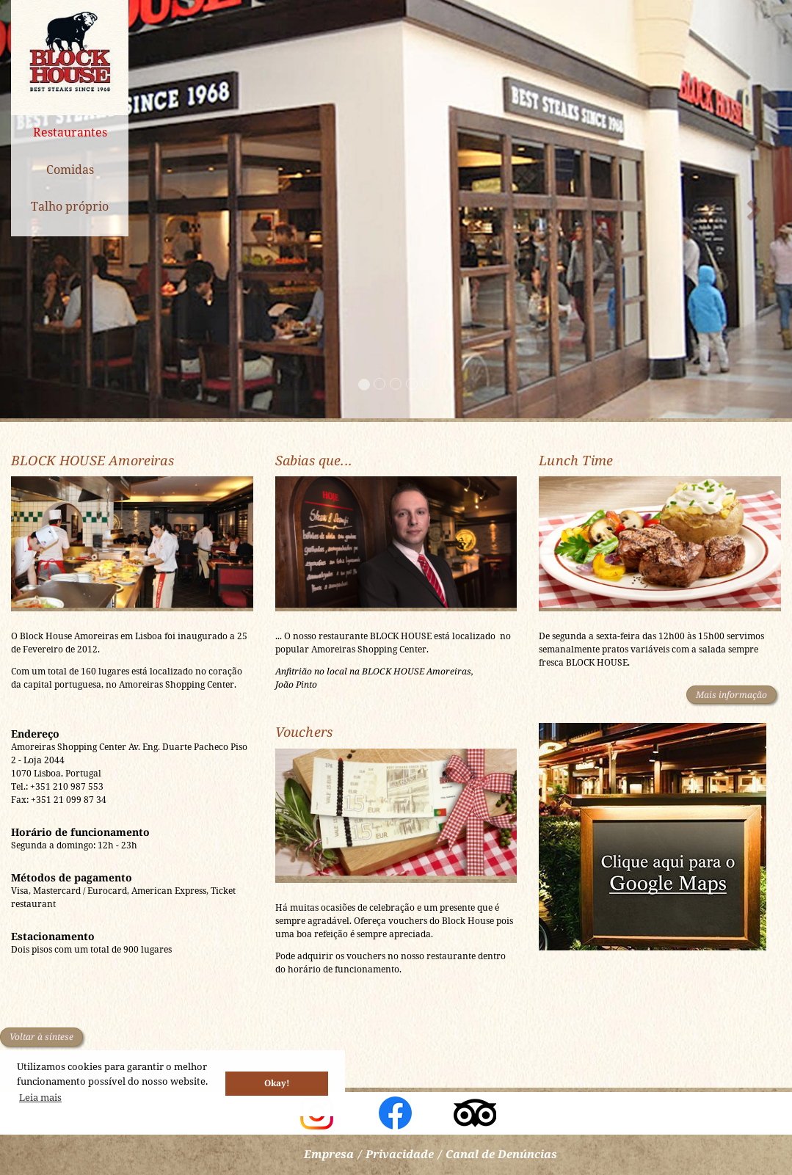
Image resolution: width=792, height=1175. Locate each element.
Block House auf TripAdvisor (475, 1112)
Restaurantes (70, 132)
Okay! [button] (276, 1082)
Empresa (329, 1153)
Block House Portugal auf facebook (396, 1112)
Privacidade (400, 1153)
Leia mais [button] (40, 1097)
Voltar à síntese (41, 1036)
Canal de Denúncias (501, 1153)
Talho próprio (70, 206)
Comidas (70, 169)
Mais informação (731, 694)
